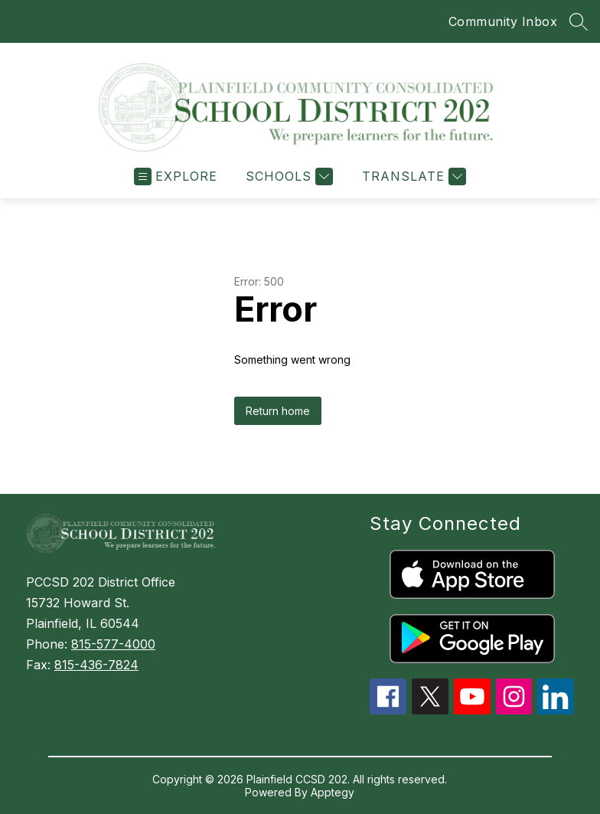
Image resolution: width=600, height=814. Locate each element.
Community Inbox (503, 21)
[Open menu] (175, 176)
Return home (278, 410)
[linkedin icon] (555, 710)
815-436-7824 (96, 664)
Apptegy (332, 792)
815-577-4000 (113, 644)
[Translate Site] (412, 176)
